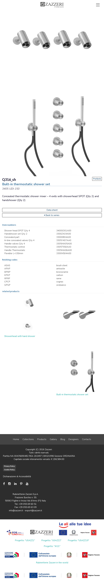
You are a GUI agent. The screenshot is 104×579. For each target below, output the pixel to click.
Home (16, 439)
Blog (62, 439)
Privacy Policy (9, 466)
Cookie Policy (9, 470)
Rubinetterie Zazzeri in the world (52, 562)
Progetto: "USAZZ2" (51, 540)
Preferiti (97, 178)
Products (41, 439)
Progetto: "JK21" (52, 546)
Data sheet (52, 210)
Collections (28, 439)
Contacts (86, 439)
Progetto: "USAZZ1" (25, 540)
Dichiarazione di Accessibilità (17, 476)
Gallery (53, 439)
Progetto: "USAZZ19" (78, 540)
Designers (73, 439)
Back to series (51, 215)
